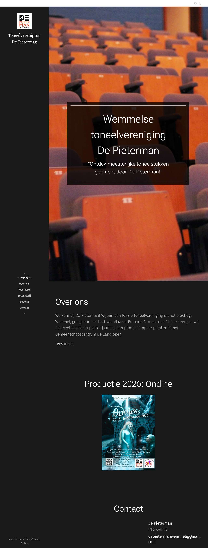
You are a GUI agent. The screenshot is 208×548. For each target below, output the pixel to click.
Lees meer (64, 343)
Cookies (24, 543)
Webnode (35, 539)
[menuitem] (24, 277)
